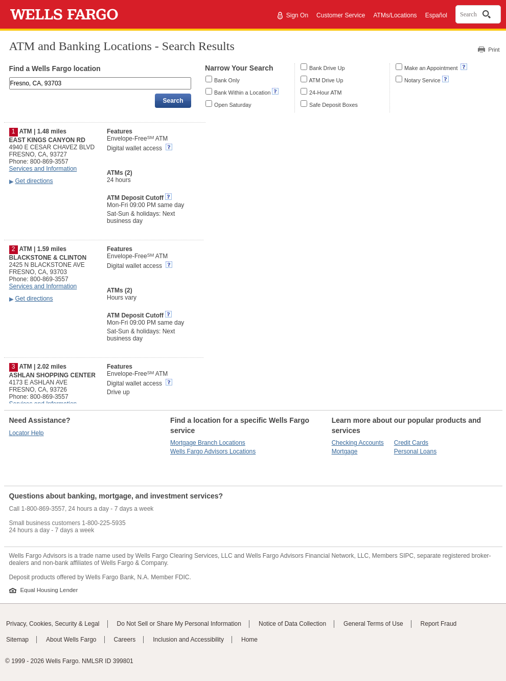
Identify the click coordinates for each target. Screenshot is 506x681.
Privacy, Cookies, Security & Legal (53, 623)
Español (436, 15)
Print (493, 50)
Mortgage (345, 451)
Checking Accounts (358, 442)
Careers (125, 639)
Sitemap (17, 639)
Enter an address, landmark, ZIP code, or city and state (10, 79)
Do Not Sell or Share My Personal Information (179, 623)
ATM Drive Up (326, 80)
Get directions (34, 181)
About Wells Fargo (71, 639)
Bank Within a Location (242, 92)
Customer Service (340, 15)
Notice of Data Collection (292, 623)
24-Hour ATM (325, 92)
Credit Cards (411, 442)
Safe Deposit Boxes (333, 105)
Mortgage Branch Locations (207, 442)
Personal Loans (415, 451)
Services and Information (43, 168)
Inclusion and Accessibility (188, 639)
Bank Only (227, 80)
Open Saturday (232, 105)
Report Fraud (439, 623)
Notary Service (422, 80)
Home (249, 639)
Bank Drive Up (327, 68)
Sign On (297, 15)
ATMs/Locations (395, 15)
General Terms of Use (373, 623)
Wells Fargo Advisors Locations (213, 451)
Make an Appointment (431, 68)
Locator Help (26, 433)
